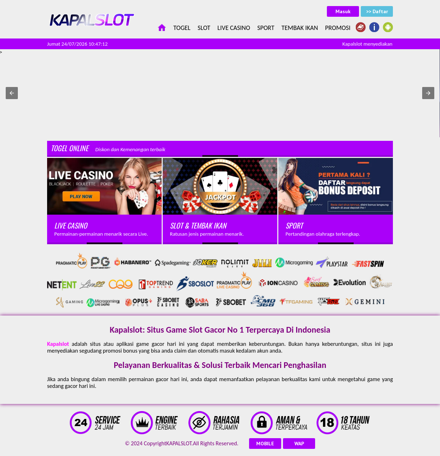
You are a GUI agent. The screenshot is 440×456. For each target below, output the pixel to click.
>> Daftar (377, 11)
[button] (12, 93)
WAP (299, 443)
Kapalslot (58, 343)
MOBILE (265, 443)
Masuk (342, 11)
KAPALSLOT (179, 443)
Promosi (337, 28)
